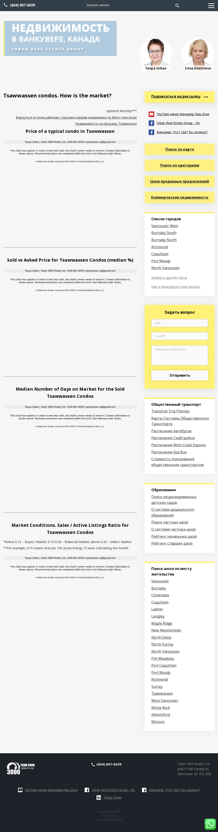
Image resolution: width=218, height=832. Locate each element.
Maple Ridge (161, 623)
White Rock (160, 707)
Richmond (159, 246)
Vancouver (160, 581)
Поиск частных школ (169, 522)
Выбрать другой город (169, 277)
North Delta (161, 637)
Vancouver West (164, 225)
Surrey (156, 686)
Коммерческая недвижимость (179, 197)
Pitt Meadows (162, 658)
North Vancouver (165, 267)
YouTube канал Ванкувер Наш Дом (179, 113)
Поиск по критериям (179, 165)
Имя (158, 323)
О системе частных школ (173, 529)
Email (159, 336)
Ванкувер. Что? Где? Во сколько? (178, 131)
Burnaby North (164, 239)
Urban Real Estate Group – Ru (174, 122)
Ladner (157, 609)
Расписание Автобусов (171, 430)
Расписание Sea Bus (169, 452)
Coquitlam (159, 253)
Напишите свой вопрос (171, 349)
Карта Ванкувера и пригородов (175, 287)
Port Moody (160, 260)
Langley (157, 616)
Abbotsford (160, 714)
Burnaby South (163, 232)
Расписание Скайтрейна (173, 437)
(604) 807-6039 (22, 5)
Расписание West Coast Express (178, 444)
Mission (158, 721)
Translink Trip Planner (170, 411)
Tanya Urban (109, 797)
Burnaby (158, 588)
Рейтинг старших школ (172, 543)
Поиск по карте (179, 149)
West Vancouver (164, 700)
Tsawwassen (162, 693)
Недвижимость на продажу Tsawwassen (106, 123)
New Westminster (166, 630)
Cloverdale (160, 595)
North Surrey (162, 644)
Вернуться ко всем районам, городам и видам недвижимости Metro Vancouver (76, 117)
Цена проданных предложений (179, 181)
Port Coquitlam (163, 665)
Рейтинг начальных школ (174, 536)
